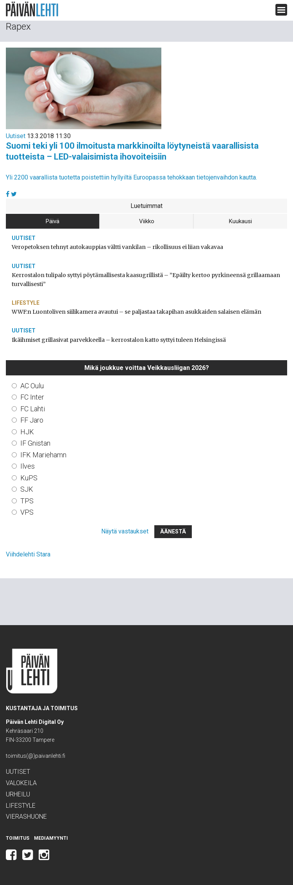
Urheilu (18, 794)
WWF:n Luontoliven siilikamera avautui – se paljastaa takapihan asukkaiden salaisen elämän (136, 311)
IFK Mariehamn (43, 455)
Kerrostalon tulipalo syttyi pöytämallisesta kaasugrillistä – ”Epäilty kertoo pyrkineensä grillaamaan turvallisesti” (146, 280)
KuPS (29, 478)
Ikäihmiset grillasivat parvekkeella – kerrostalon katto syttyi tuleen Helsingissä (119, 339)
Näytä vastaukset (124, 531)
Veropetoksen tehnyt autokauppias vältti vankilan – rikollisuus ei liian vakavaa (117, 247)
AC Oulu (32, 386)
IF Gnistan (35, 443)
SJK (26, 489)
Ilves (27, 466)
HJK (27, 432)
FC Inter (32, 397)
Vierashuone (26, 816)
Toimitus (17, 838)
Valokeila (21, 783)
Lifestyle (25, 303)
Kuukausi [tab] (240, 221)
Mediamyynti (51, 838)
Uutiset (15, 136)
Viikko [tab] (146, 221)
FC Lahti (32, 409)
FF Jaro (31, 420)
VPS (27, 512)
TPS (27, 501)
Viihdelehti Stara (28, 554)
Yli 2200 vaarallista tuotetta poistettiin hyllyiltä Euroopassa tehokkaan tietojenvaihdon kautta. (131, 177)
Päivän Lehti (32, 9)
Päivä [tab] (52, 221)
